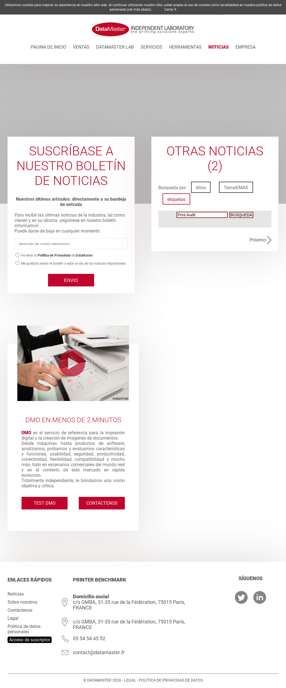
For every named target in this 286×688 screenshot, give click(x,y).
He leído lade (57, 255)
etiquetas (176, 199)
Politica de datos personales (24, 629)
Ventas (81, 47)
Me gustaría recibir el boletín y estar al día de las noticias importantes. (73, 263)
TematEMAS (236, 187)
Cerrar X (170, 9)
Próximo (257, 240)
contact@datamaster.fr (99, 652)
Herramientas (185, 47)
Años (201, 187)
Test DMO (45, 503)
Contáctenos (102, 503)
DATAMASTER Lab (115, 47)
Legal (13, 618)
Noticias (218, 47)
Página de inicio (48, 47)
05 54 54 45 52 (89, 638)
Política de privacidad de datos (171, 680)
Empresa (245, 47)
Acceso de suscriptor (29, 639)
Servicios (151, 47)
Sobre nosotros (22, 602)
